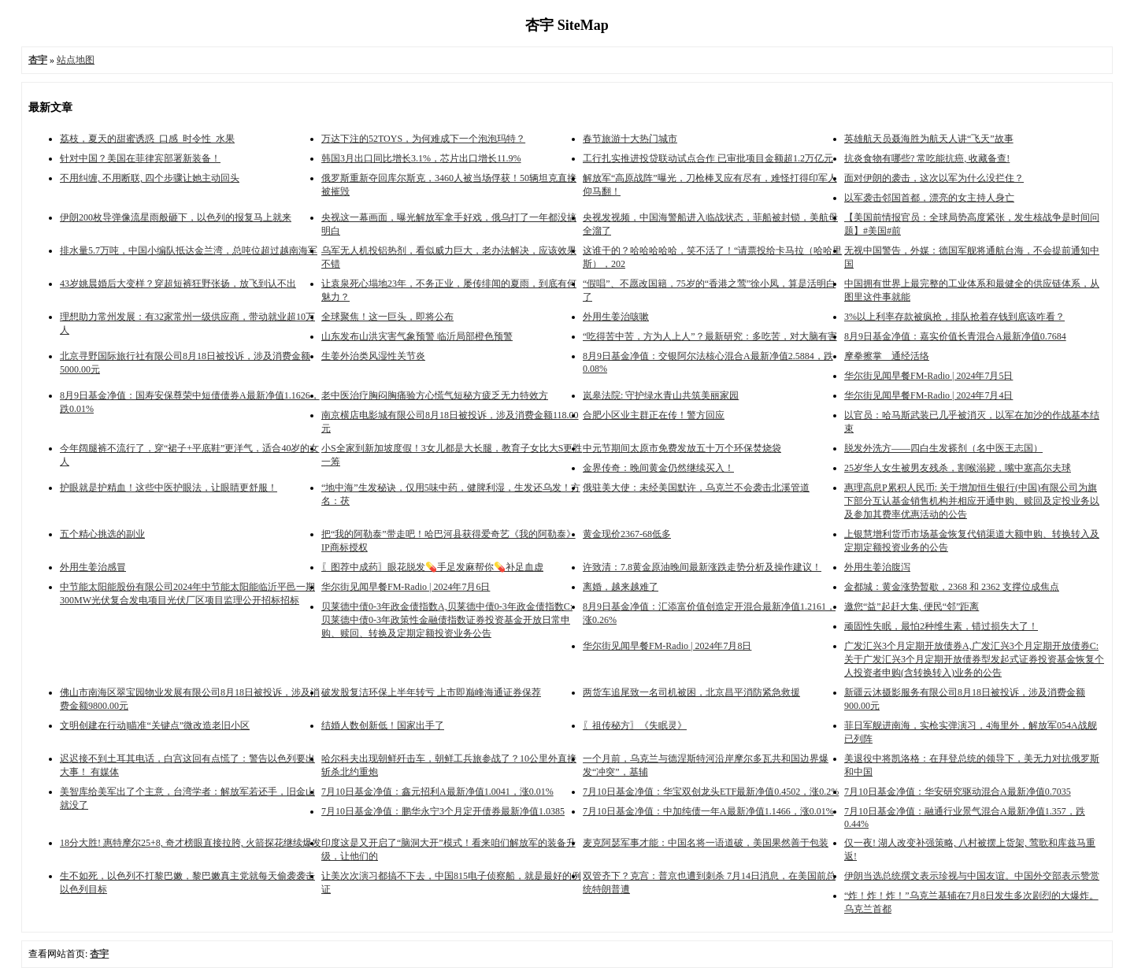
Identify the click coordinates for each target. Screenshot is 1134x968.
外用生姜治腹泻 (877, 567)
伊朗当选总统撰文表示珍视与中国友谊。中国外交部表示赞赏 (971, 875)
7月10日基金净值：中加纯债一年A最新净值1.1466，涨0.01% (708, 811)
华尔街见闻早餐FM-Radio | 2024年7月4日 (928, 395)
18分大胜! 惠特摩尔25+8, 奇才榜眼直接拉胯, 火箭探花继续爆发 (190, 842)
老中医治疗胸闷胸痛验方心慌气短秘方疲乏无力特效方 (434, 395)
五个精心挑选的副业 (102, 534)
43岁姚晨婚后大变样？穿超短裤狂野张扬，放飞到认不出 (178, 283)
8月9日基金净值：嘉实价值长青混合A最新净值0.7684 (955, 336)
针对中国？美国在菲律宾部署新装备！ (140, 158)
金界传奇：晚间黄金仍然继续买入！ (658, 467)
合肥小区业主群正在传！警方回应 (653, 415)
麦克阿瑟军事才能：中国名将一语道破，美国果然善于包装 (705, 842)
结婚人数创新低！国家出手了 (382, 725)
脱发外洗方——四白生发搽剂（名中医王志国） (943, 448)
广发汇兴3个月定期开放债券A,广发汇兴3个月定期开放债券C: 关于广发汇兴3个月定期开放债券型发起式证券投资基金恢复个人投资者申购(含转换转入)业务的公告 (974, 659)
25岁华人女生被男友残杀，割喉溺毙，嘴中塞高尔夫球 (957, 467)
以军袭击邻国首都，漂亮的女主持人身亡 (929, 197)
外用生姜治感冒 (93, 567)
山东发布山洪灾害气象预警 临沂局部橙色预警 (417, 336)
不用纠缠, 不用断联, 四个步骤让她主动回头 (149, 178)
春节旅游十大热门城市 (630, 138)
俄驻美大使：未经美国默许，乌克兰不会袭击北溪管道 (696, 487)
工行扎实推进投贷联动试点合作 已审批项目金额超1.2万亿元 (708, 158)
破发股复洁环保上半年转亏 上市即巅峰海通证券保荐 (431, 692)
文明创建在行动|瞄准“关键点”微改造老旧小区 (155, 725)
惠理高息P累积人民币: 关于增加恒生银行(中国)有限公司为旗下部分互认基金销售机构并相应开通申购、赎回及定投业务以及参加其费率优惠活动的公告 (971, 501)
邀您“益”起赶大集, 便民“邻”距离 (911, 606)
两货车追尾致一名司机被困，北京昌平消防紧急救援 (691, 692)
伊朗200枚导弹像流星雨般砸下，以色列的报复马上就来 (175, 217)
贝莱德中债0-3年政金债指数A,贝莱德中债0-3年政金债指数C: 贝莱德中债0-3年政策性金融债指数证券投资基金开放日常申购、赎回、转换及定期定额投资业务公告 (447, 620)
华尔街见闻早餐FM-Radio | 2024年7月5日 (928, 375)
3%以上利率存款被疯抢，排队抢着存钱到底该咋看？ (954, 316)
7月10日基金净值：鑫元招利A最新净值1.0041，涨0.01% (437, 791)
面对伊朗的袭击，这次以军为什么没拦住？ (934, 178)
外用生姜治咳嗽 (616, 316)
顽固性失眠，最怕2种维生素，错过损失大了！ (941, 626)
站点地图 (75, 59)
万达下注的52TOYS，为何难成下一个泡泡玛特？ (423, 138)
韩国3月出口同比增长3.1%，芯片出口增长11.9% (421, 158)
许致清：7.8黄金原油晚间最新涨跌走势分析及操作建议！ (702, 567)
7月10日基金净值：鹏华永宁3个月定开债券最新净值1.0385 (443, 811)
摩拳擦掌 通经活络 (886, 356)
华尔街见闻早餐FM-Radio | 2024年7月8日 (667, 645)
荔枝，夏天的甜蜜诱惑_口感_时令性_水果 (147, 138)
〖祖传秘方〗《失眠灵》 (635, 725)
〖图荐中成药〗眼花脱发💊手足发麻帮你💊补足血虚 (432, 567)
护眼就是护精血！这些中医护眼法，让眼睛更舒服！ (168, 487)
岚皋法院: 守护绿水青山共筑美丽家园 (661, 395)
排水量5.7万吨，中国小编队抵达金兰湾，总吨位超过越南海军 (188, 250)
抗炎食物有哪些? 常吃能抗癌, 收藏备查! (927, 158)
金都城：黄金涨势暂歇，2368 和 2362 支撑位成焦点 (951, 586)
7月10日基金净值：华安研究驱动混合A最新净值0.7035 (957, 791)
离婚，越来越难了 (620, 586)
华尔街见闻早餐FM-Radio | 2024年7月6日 (405, 586)
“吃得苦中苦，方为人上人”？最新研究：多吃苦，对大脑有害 (710, 336)
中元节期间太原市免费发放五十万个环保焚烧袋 (682, 448)
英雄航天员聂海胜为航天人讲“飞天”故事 (929, 138)
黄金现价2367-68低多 (627, 534)
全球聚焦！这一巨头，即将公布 (387, 316)
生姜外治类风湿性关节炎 (373, 356)
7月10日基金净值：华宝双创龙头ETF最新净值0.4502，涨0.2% (711, 791)
